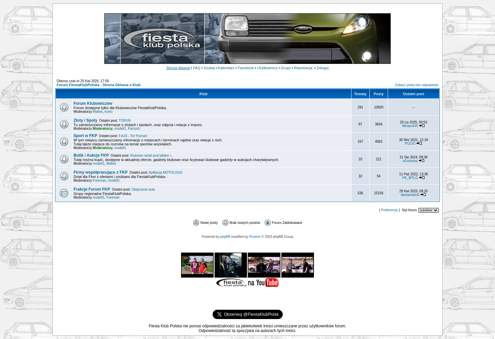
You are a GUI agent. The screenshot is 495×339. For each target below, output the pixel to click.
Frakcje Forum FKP (91, 189)
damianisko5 (410, 195)
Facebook (246, 68)
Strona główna (178, 68)
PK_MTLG (410, 178)
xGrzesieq (410, 161)
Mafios (98, 111)
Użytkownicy (267, 68)
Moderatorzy (103, 128)
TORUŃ (125, 120)
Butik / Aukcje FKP (91, 155)
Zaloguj (323, 68)
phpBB (225, 237)
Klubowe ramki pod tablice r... (152, 155)
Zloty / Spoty (85, 120)
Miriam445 (410, 126)
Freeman (99, 180)
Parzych (134, 128)
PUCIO (410, 143)
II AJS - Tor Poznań (133, 136)
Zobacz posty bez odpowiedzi (417, 85)
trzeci (109, 111)
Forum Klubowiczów (92, 103)
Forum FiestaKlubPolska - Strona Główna (92, 85)
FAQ (196, 68)
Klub (137, 85)
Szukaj (209, 68)
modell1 (120, 128)
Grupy (286, 68)
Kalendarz (226, 68)
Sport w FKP (85, 135)
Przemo (254, 237)
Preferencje (389, 210)
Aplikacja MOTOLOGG (166, 172)
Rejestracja (303, 68)
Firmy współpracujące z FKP (100, 172)
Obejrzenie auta (143, 189)
